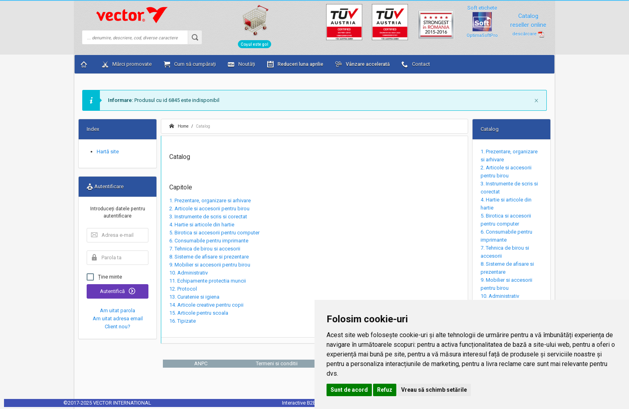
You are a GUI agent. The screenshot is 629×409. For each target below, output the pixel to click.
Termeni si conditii (277, 363)
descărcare (528, 34)
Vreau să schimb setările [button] (434, 390)
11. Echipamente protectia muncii (207, 281)
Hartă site (108, 152)
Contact (416, 64)
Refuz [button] (384, 390)
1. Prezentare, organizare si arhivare (210, 200)
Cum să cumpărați (190, 64)
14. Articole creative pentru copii (206, 305)
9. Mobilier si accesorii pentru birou (209, 265)
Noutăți (241, 64)
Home (179, 126)
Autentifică (117, 291)
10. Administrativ (188, 273)
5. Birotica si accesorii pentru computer (214, 233)
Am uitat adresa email (118, 318)
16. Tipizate (182, 321)
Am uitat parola (117, 310)
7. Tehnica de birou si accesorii (204, 249)
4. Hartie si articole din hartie (201, 225)
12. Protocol (183, 289)
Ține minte (104, 277)
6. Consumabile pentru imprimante (208, 241)
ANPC (200, 363)
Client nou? (117, 327)
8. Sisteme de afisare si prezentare (209, 257)
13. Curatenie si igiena (194, 297)
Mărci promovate (127, 64)
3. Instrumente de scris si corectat (208, 217)
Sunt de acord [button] (349, 390)
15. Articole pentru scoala (198, 313)
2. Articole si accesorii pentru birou (209, 209)
